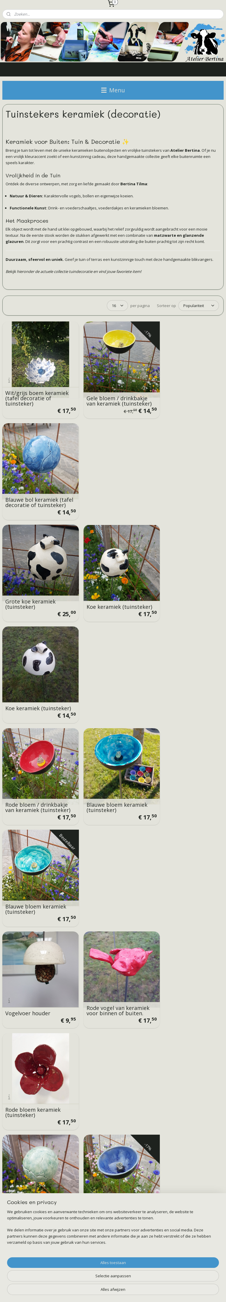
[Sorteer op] (199, 306)
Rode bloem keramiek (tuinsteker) (183, 682)
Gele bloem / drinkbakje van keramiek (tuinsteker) (111, 392)
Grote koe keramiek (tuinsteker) (30, 490)
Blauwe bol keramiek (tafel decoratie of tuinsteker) (182, 392)
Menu (113, 90)
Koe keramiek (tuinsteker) (98, 490)
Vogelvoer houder (27, 685)
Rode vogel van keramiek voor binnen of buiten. (112, 682)
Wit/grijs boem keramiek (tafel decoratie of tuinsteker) (37, 392)
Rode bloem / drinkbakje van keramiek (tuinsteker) (36, 584)
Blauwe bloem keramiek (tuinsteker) (111, 586)
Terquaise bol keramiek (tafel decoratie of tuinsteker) (35, 775)
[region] (74, 1274)
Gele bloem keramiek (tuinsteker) (183, 778)
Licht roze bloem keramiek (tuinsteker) (32, 874)
